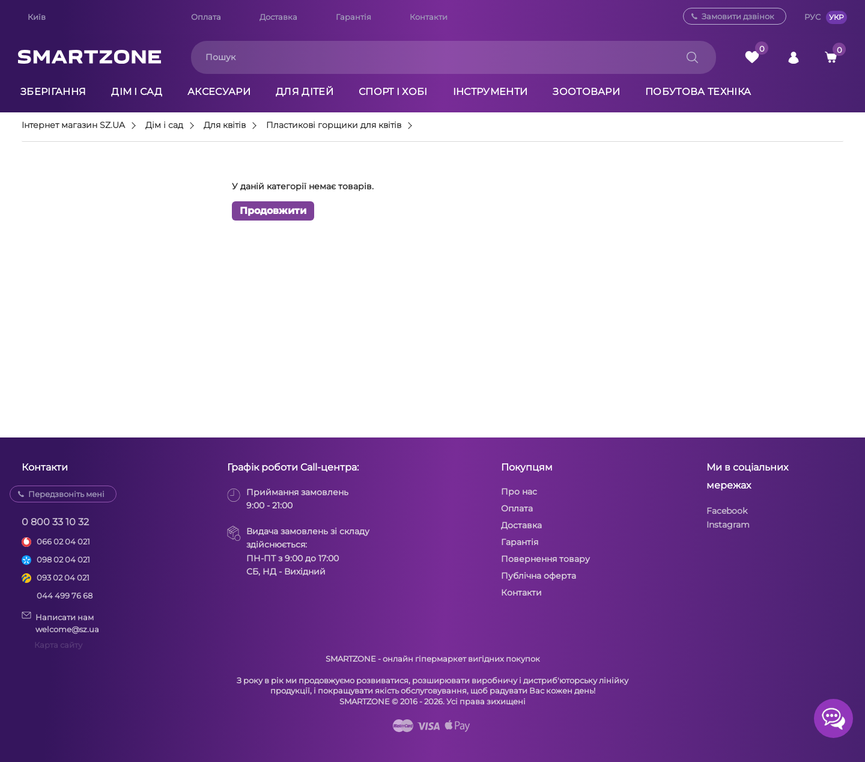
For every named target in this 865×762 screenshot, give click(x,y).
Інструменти (490, 91)
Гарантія (353, 17)
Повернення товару (545, 558)
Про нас (519, 491)
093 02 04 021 (63, 577)
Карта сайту (58, 645)
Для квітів (225, 125)
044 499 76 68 (65, 595)
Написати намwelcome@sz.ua (60, 622)
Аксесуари (218, 91)
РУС (812, 17)
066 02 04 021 (63, 541)
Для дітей (304, 91)
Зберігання (53, 91)
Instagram (728, 524)
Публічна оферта (538, 575)
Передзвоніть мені (66, 494)
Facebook (726, 510)
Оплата (206, 17)
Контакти (429, 17)
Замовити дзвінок (738, 16)
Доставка (278, 17)
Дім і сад (136, 91)
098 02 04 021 (63, 559)
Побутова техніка (698, 91)
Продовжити (273, 211)
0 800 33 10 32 (55, 522)
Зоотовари (586, 91)
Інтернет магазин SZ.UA (73, 125)
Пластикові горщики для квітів (333, 125)
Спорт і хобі (393, 91)
